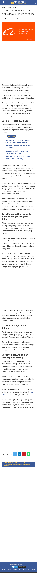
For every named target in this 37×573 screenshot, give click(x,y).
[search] (35, 2)
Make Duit (23, 564)
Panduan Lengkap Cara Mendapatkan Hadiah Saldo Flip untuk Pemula (18, 141)
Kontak (9, 569)
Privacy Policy (16, 569)
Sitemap (33, 569)
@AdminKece (8, 18)
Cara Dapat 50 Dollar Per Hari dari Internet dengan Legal (16, 152)
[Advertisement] (18, 60)
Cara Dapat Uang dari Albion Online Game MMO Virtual (17, 147)
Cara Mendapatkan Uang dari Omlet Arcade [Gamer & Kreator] (17, 158)
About (3, 569)
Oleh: (3, 18)
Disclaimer (26, 569)
